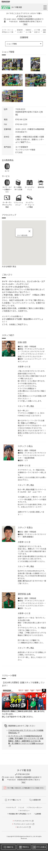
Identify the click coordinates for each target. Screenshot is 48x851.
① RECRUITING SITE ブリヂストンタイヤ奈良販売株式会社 (25, 731)
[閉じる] (29, 231)
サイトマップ (11, 807)
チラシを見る (39, 847)
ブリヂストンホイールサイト (23, 824)
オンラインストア (22, 827)
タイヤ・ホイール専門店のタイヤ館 (7, 31)
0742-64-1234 (25, 16)
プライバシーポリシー (35, 807)
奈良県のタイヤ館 (28, 31)
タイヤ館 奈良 (16, 7)
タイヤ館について (13, 800)
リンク (22, 807)
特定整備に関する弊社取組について (20, 814)
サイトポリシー (25, 810)
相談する (8, 847)
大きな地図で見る (9, 266)
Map (25, 24)
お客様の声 (35, 800)
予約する (24, 847)
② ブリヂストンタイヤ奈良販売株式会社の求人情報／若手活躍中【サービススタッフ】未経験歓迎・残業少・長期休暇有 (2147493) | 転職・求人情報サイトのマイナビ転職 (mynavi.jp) (26, 740)
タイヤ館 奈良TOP (37, 31)
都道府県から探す (20, 31)
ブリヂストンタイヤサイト (22, 821)
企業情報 (38, 814)
